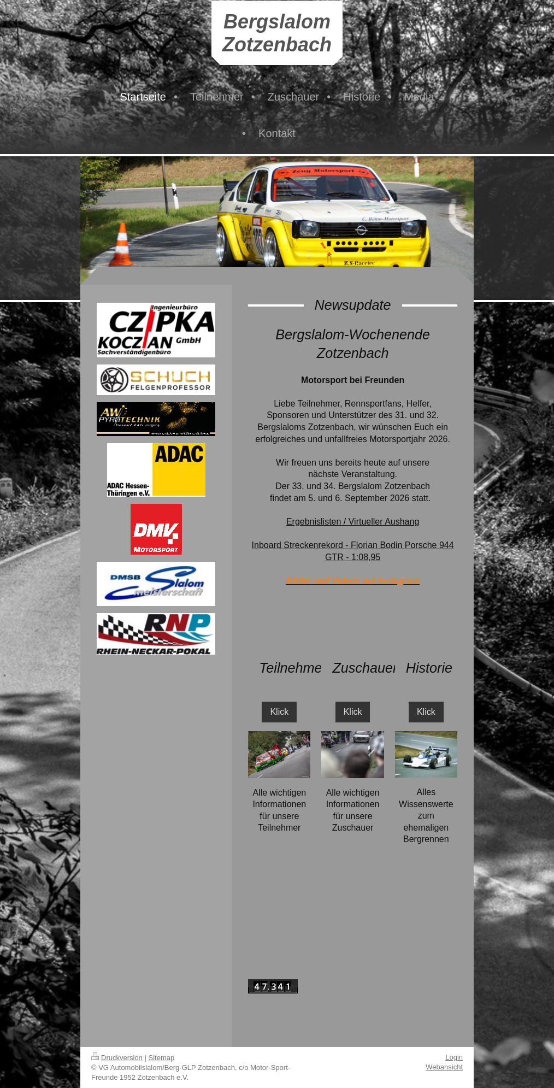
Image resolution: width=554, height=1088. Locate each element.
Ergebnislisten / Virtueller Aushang (352, 521)
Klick (279, 711)
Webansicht (444, 1067)
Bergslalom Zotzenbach (277, 33)
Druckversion (117, 1058)
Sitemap (162, 1058)
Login (454, 1057)
